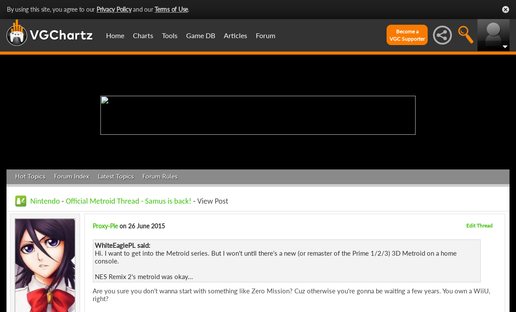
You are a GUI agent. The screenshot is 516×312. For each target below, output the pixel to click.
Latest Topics (116, 176)
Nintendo (45, 201)
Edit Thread (479, 225)
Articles (235, 35)
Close (505, 9)
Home (115, 35)
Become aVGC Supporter (407, 35)
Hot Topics (30, 176)
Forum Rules (159, 176)
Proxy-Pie (105, 226)
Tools (169, 35)
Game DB (200, 35)
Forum (265, 35)
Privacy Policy (114, 9)
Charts (143, 35)
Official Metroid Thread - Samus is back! (128, 201)
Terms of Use (171, 9)
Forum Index (71, 176)
